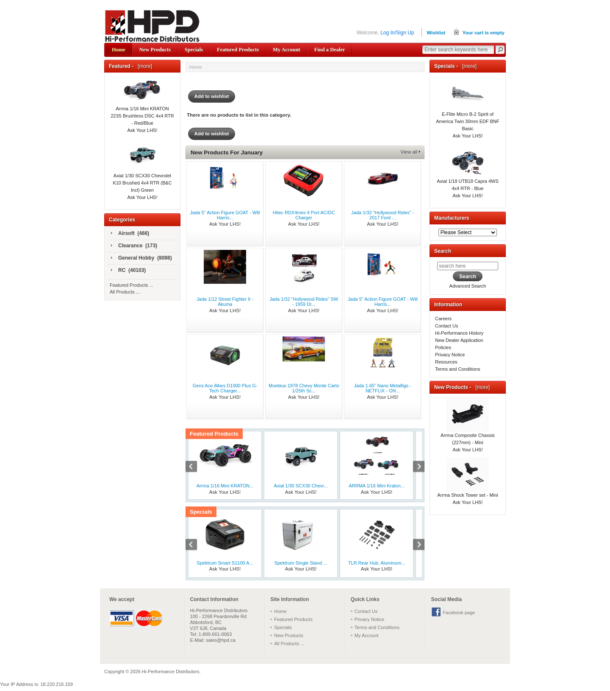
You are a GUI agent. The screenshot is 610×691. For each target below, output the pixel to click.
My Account (286, 50)
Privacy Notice (450, 354)
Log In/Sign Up (397, 33)
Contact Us (446, 325)
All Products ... (125, 291)
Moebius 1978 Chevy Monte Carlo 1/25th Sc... (304, 388)
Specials (194, 50)
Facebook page (459, 612)
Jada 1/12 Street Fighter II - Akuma (225, 302)
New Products (155, 50)
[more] (143, 66)
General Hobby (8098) (141, 258)
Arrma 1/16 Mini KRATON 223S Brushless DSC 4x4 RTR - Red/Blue (142, 106)
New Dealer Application (459, 340)
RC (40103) (128, 270)
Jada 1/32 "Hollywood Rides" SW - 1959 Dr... (303, 302)
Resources (446, 361)
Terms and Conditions (457, 369)
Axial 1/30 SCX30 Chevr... (300, 485)
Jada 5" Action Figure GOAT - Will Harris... (225, 215)
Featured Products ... (131, 285)
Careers (443, 318)
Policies (443, 347)
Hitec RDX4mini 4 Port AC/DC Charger (304, 215)
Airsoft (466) (130, 233)
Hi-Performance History (459, 333)
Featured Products (238, 50)
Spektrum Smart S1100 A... (225, 562)
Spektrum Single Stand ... (300, 562)
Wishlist (436, 32)
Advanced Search (467, 285)
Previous (195, 467)
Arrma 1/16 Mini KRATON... (225, 485)
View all (409, 151)
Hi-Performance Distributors (171, 671)
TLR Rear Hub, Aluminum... (376, 562)
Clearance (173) (134, 246)
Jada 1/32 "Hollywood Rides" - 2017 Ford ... (382, 215)
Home (118, 50)
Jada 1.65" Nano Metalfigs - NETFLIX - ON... (382, 388)
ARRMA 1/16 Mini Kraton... (376, 485)
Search (442, 251)
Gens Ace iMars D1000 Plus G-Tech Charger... (225, 388)
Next (414, 467)
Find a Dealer (329, 50)
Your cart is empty (483, 32)
